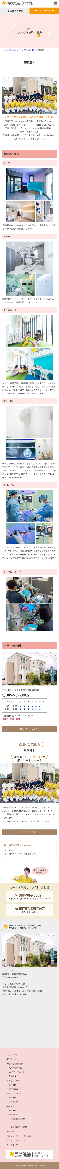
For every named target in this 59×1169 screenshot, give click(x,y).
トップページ (12, 1055)
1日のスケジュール (16, 1072)
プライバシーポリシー (16, 1141)
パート (13, 1123)
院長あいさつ (12, 1059)
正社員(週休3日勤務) (19, 1127)
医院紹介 (12, 1076)
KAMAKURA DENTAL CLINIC (24, 1165)
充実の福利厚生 (15, 1068)
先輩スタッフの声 (14, 1094)
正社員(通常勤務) (18, 1119)
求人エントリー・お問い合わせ (20, 1136)
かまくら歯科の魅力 (15, 1064)
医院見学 (10, 1132)
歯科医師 (12, 1085)
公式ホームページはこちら (29, 729)
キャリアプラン (13, 1081)
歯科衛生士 (13, 1089)
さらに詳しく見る (29, 832)
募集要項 (10, 1106)
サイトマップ (12, 1145)
